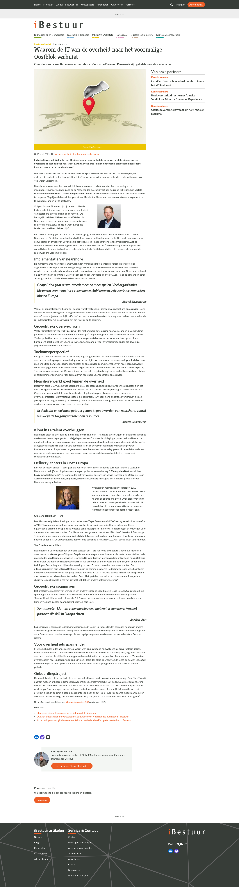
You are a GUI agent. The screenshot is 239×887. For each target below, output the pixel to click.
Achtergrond (40, 853)
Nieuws (38, 837)
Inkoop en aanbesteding (65, 154)
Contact (72, 837)
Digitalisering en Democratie (49, 34)
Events (59, 4)
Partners (130, 4)
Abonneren (103, 4)
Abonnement (74, 853)
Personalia (39, 848)
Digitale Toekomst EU (142, 34)
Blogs (37, 842)
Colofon (72, 864)
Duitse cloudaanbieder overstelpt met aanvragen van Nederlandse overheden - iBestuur (83, 716)
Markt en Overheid (102, 34)
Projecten (48, 4)
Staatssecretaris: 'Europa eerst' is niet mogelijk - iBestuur (66, 712)
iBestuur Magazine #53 (77, 701)
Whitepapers (87, 4)
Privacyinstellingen (78, 875)
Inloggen (180, 4)
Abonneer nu (196, 4)
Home (37, 4)
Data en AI (122, 34)
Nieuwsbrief (71, 4)
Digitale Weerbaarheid (168, 34)
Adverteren (117, 4)
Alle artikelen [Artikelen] (41, 859)
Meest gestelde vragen (79, 842)
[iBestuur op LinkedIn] (170, 851)
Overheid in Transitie (78, 34)
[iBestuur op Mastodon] (176, 851)
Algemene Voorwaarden (80, 848)
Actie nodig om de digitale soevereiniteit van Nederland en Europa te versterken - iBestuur (84, 720)
